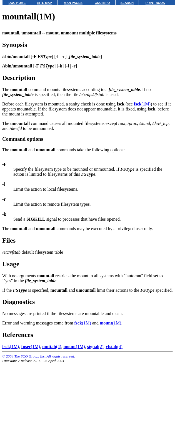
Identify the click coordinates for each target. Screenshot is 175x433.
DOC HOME (17, 2)
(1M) (142, 104)
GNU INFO (102, 2)
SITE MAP (44, 2)
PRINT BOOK (155, 2)
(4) (51, 346)
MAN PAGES (73, 2)
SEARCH (127, 2)
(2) (95, 346)
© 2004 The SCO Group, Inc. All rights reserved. (38, 356)
